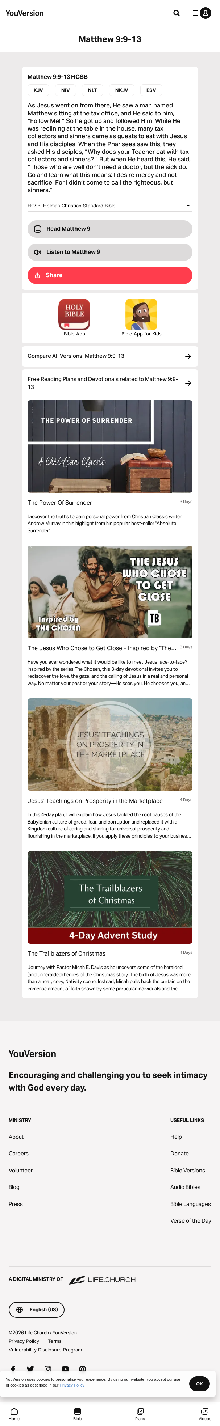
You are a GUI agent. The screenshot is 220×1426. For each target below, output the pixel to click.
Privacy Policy (24, 1341)
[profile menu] (200, 13)
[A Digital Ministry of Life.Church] (110, 1276)
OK (199, 1384)
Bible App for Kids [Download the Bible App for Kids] (141, 318)
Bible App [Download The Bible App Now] (74, 318)
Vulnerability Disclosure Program (45, 1350)
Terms (55, 1341)
